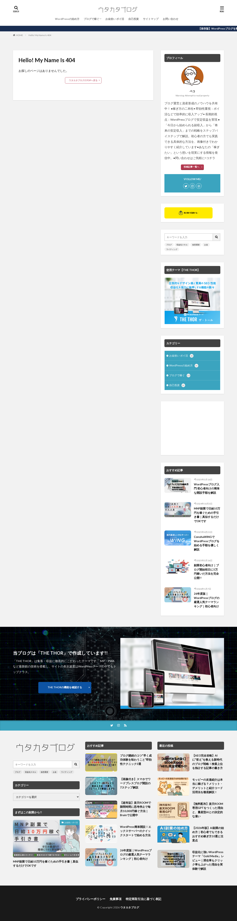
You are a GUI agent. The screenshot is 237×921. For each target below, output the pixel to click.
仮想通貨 (196, 245)
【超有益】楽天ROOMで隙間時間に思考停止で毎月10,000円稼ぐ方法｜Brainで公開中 (135, 809)
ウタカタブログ (129, 907)
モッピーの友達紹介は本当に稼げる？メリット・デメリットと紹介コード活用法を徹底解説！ (207, 786)
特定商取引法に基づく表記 (143, 899)
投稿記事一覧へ (191, 166)
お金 (206, 245)
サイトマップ (150, 18)
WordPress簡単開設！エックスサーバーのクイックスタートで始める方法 (135, 831)
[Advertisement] (192, 428)
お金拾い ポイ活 (114, 18)
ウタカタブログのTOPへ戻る (83, 80)
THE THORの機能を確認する (65, 687)
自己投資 (133, 18)
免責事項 (115, 899)
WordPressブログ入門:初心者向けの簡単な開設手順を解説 (207, 488)
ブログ (169, 245)
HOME (19, 35)
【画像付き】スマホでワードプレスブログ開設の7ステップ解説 (135, 783)
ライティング (171, 249)
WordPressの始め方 (67, 18)
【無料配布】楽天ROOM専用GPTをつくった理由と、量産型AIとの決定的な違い (207, 810)
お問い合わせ (170, 18)
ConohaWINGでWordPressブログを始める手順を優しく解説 (206, 543)
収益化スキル (182, 245)
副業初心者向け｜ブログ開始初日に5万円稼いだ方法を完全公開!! (206, 571)
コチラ (210, 158)
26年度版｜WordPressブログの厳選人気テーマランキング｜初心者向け (206, 600)
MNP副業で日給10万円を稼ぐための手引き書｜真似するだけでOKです (207, 515)
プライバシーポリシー (90, 899)
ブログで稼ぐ (91, 18)
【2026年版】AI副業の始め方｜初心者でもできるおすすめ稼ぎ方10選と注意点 (208, 834)
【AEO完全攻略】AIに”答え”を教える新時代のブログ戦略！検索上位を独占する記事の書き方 (207, 762)
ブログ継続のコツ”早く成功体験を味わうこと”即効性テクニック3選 (136, 759)
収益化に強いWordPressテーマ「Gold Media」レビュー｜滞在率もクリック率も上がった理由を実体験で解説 (208, 860)
